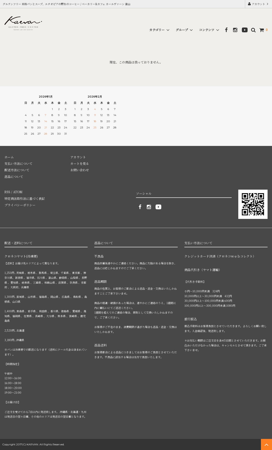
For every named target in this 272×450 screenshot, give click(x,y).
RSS (7, 192)
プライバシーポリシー (19, 205)
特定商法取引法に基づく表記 (24, 198)
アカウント (258, 4)
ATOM (17, 192)
